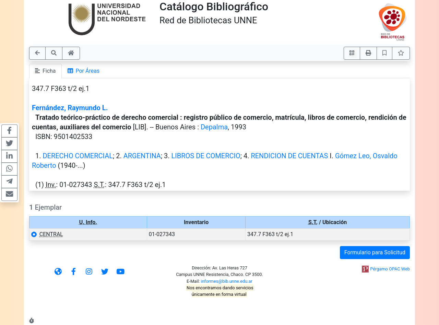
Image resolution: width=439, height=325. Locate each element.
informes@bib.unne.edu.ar (226, 281)
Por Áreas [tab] (84, 71)
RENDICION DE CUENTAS (289, 156)
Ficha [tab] (45, 71)
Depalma (214, 127)
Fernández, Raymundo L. (70, 108)
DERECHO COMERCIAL (78, 156)
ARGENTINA (142, 156)
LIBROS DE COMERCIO (205, 156)
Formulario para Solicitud (374, 252)
